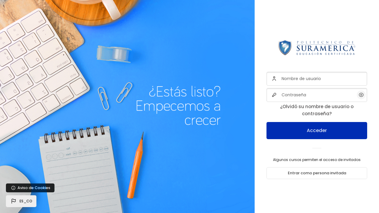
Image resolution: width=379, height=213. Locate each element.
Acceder (317, 130)
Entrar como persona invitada (317, 173)
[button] (21, 201)
